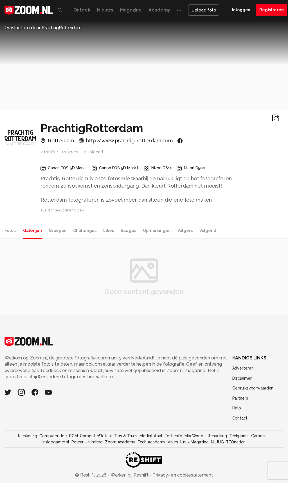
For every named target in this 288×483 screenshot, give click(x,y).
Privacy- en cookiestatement (182, 475)
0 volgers (69, 152)
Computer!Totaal (96, 436)
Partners (240, 398)
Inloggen (241, 10)
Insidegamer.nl (55, 442)
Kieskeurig (27, 436)
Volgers (185, 230)
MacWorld (193, 436)
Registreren (271, 10)
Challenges (84, 230)
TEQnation (236, 442)
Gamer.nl (259, 436)
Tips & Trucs (126, 436)
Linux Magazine (194, 442)
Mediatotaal (151, 436)
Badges (128, 230)
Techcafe (173, 436)
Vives (173, 442)
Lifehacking (216, 436)
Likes (108, 230)
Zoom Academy (120, 442)
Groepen (57, 230)
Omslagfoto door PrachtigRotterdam (43, 27)
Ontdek (81, 10)
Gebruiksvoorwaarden (253, 388)
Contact (240, 418)
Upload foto (204, 10)
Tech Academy (152, 442)
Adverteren (243, 368)
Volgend (207, 230)
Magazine (131, 10)
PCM (73, 436)
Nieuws (105, 10)
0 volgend (93, 152)
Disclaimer (242, 378)
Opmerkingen (157, 230)
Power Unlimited (87, 442)
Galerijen (32, 230)
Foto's (10, 230)
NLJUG (217, 442)
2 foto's (47, 152)
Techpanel (239, 436)
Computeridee (53, 436)
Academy (159, 10)
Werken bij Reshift (130, 475)
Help (236, 408)
